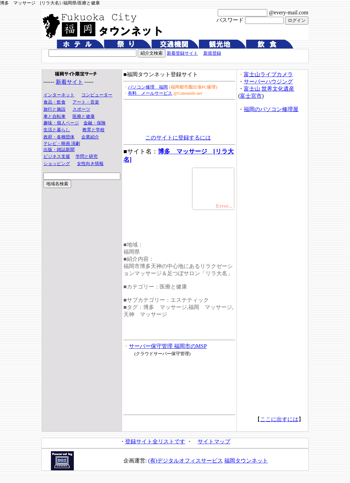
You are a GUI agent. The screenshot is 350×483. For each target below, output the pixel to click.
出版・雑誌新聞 (59, 149)
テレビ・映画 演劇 (61, 143)
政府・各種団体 (59, 136)
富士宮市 (251, 96)
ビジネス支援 (56, 156)
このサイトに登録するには (178, 137)
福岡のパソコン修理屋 (271, 109)
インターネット (59, 94)
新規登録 (212, 53)
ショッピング (56, 163)
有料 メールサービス (150, 93)
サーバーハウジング (268, 81)
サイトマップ (214, 441)
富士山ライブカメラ (268, 74)
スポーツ (81, 109)
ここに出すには (279, 419)
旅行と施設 (54, 109)
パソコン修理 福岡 (148, 87)
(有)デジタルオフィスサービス (185, 461)
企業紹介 (90, 136)
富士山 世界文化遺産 (269, 89)
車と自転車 (54, 116)
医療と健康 (83, 116)
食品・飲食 (54, 102)
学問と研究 (87, 156)
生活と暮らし (56, 129)
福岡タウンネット (246, 461)
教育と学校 (93, 129)
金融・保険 (94, 122)
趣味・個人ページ (61, 122)
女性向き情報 (90, 163)
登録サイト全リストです (155, 441)
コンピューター (96, 94)
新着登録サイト (182, 53)
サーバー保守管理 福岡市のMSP (168, 346)
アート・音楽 (85, 102)
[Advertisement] (163, 124)
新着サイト (69, 82)
